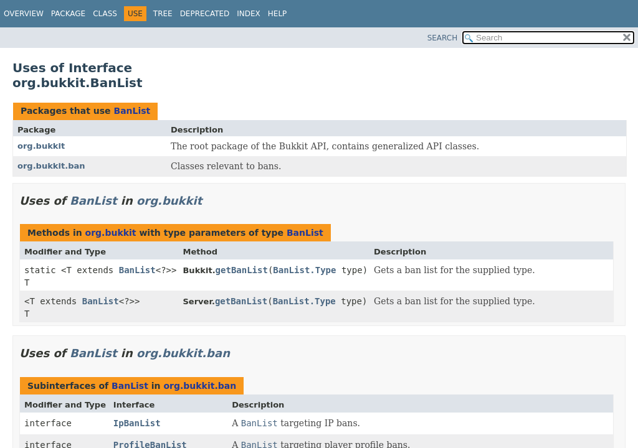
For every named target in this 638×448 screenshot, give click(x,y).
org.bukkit (41, 146)
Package (68, 13)
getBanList (242, 270)
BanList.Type (304, 270)
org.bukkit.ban (51, 165)
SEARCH (442, 38)
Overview (24, 13)
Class (105, 13)
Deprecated (205, 13)
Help (277, 13)
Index (248, 13)
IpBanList (137, 423)
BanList (131, 111)
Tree (163, 13)
